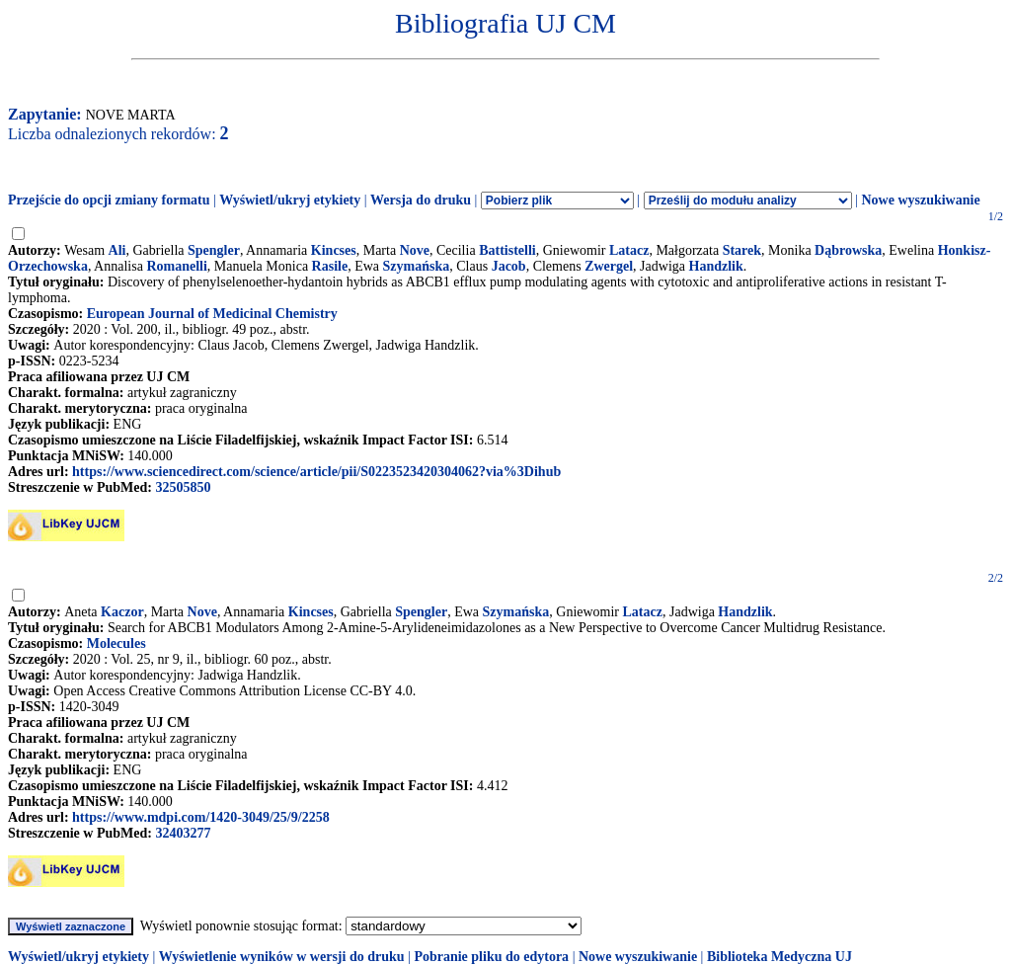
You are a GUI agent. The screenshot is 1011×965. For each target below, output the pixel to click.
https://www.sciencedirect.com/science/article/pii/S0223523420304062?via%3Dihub (316, 471)
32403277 (182, 833)
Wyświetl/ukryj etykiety (289, 200)
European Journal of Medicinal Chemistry (212, 313)
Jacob (509, 266)
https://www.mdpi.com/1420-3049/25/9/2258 (201, 817)
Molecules (116, 643)
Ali (117, 250)
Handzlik (716, 266)
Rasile (330, 266)
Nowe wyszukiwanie (920, 200)
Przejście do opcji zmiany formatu (109, 200)
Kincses (333, 250)
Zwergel (608, 266)
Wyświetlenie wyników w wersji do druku (282, 956)
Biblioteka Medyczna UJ (779, 956)
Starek (742, 250)
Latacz (629, 250)
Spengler (214, 250)
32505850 (182, 487)
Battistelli (507, 250)
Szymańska (416, 266)
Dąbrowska (848, 250)
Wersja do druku (420, 200)
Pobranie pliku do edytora (491, 956)
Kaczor (122, 611)
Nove (414, 250)
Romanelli (176, 266)
